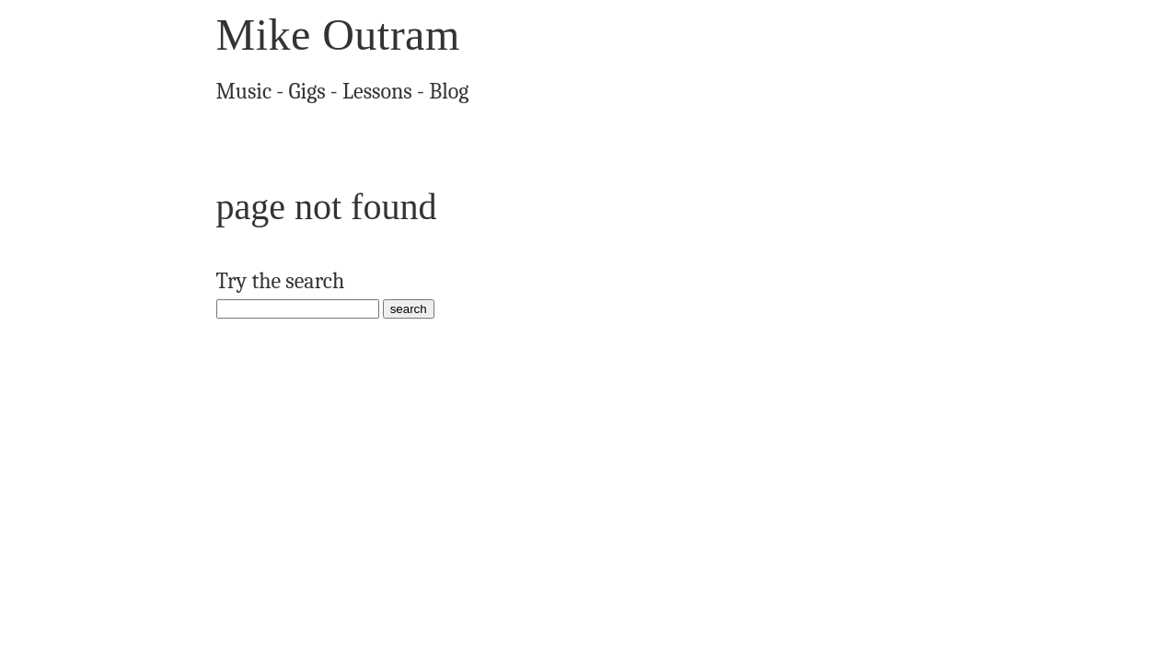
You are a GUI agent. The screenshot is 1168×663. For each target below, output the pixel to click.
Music (241, 88)
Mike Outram (338, 34)
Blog (426, 88)
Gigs (298, 88)
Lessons (361, 88)
